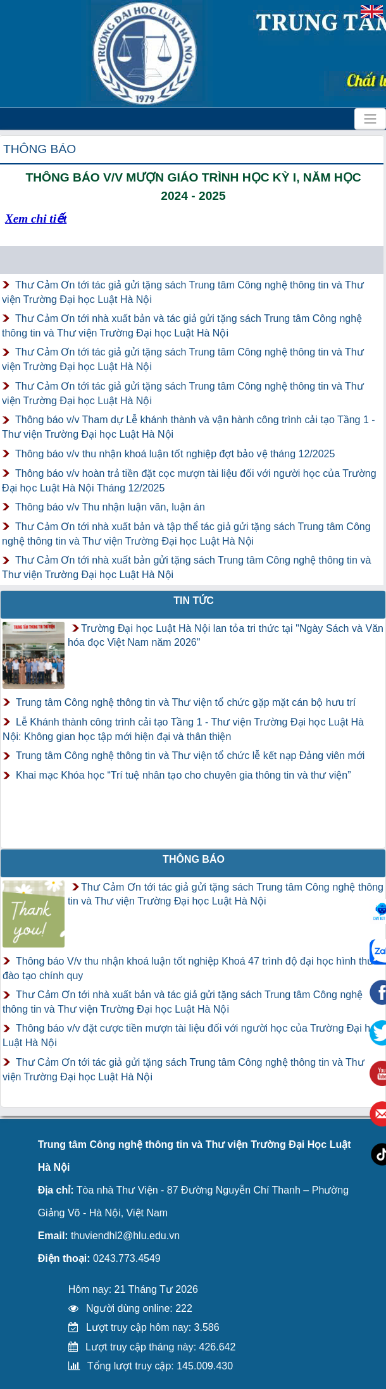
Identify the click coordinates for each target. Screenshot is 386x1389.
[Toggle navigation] (370, 119)
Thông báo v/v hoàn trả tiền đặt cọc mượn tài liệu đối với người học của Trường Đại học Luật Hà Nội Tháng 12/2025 (189, 480)
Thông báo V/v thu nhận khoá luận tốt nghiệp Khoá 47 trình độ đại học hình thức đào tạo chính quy (191, 968)
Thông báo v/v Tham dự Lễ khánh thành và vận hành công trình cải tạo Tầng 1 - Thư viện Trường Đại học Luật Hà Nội (188, 427)
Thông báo (39, 149)
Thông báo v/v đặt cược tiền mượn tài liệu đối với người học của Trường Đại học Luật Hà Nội (192, 1035)
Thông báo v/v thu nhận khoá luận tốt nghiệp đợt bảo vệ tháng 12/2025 (175, 453)
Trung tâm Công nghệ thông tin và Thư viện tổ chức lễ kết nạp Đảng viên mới (190, 755)
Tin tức (193, 600)
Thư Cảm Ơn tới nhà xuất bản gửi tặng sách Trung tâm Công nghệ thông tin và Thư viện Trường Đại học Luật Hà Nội (186, 567)
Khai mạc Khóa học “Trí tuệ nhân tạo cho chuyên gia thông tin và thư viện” (183, 775)
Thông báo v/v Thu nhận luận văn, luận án (110, 507)
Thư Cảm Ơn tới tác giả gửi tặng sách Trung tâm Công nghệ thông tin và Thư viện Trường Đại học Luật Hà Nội (183, 292)
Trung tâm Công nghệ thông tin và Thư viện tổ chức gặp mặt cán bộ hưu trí (186, 702)
